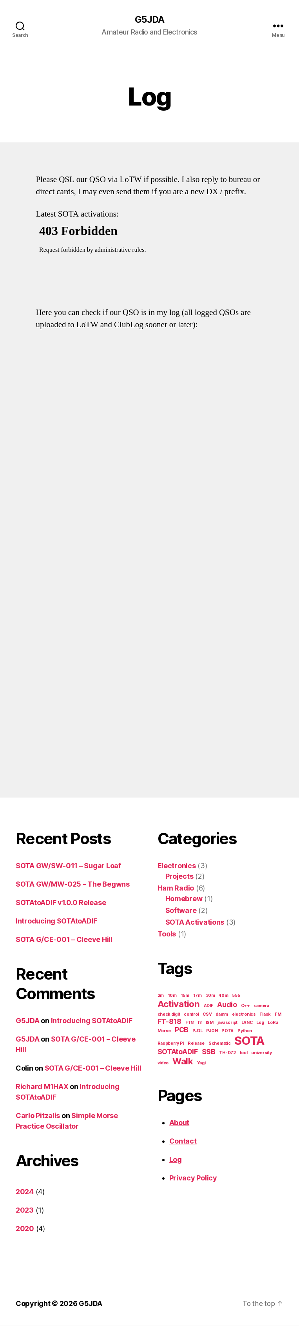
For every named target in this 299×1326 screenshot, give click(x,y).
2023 (25, 1210)
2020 (25, 1229)
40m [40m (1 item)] (223, 995)
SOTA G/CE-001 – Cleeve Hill (64, 940)
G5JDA (149, 19)
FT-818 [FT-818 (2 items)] (169, 1022)
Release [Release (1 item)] (196, 1043)
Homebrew (184, 899)
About (179, 1123)
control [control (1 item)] (191, 1014)
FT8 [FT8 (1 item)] (189, 1022)
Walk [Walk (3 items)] (182, 1061)
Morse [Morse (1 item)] (164, 1031)
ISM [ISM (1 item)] (210, 1022)
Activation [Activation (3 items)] (179, 1004)
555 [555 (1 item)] (236, 995)
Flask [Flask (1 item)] (265, 1014)
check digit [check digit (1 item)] (169, 1014)
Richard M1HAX (42, 1087)
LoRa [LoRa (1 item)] (273, 1022)
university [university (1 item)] (261, 1053)
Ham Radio (176, 888)
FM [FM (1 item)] (278, 1014)
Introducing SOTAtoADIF (56, 921)
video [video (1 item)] (163, 1063)
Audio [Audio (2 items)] (227, 1005)
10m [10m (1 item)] (172, 995)
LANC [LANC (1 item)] (247, 1022)
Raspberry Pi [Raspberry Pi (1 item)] (171, 1043)
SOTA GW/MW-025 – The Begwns (73, 884)
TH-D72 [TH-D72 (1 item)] (227, 1053)
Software (181, 911)
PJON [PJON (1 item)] (211, 1031)
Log (175, 1160)
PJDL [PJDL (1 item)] (197, 1031)
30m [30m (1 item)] (210, 995)
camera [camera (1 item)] (261, 1006)
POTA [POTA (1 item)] (227, 1031)
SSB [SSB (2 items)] (209, 1052)
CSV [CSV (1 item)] (207, 1014)
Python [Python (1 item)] (244, 1031)
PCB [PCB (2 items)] (181, 1030)
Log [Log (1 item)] (260, 1022)
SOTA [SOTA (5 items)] (249, 1041)
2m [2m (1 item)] (161, 995)
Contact (183, 1141)
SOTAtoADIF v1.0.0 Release (61, 903)
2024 (25, 1192)
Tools (167, 934)
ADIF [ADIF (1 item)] (209, 1006)
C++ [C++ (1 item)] (245, 1006)
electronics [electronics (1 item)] (244, 1014)
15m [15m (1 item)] (185, 995)
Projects (179, 876)
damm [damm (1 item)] (222, 1014)
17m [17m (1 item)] (197, 995)
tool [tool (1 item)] (244, 1053)
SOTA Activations (195, 922)
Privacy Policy (193, 1178)
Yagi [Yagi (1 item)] (201, 1063)
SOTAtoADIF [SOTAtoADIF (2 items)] (178, 1052)
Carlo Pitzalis (38, 1116)
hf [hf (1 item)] (200, 1022)
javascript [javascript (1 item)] (227, 1022)
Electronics (177, 866)
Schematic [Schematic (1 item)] (219, 1043)
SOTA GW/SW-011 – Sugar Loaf (68, 866)
